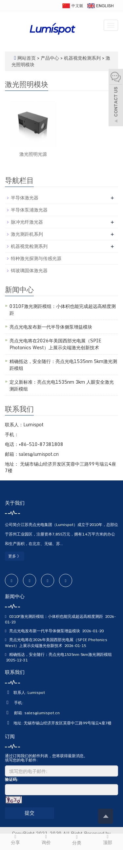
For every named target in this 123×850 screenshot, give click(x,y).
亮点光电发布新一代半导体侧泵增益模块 (51, 327)
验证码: (11, 779)
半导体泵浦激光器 (29, 209)
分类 (77, 840)
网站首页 (26, 58)
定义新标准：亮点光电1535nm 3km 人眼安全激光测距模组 (62, 385)
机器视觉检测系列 (82, 58)
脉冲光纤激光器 (27, 222)
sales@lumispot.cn (42, 713)
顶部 (107, 840)
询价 (46, 840)
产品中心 (50, 58)
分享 (15, 840)
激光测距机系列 (27, 234)
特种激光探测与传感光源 (36, 258)
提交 (29, 813)
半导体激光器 (24, 197)
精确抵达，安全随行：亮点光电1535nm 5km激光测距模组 (63, 364)
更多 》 (14, 556)
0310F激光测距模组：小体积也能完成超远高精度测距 (63, 309)
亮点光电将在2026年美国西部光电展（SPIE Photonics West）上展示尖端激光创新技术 (55, 344)
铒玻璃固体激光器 (29, 270)
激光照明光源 (33, 154)
